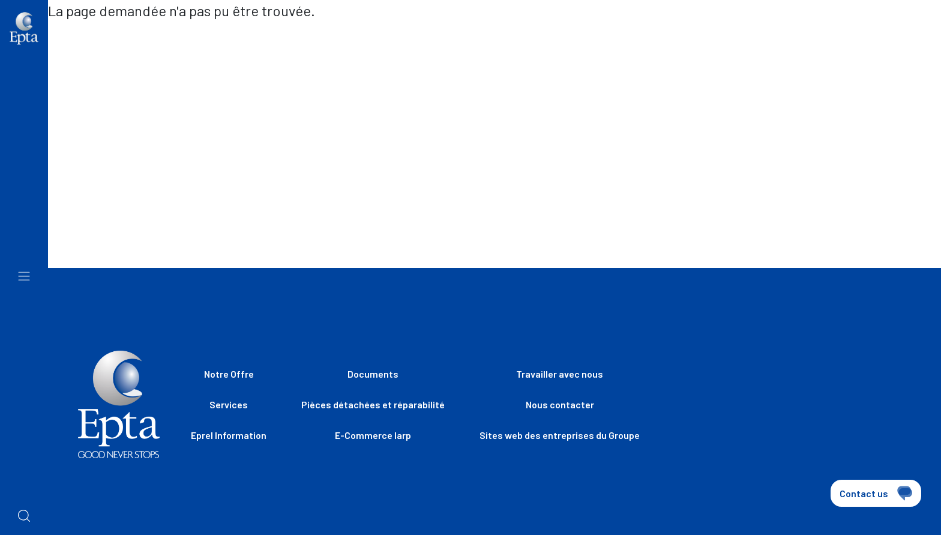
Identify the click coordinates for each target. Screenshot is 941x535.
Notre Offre (229, 373)
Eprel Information (228, 435)
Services (228, 404)
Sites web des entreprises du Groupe (497, 41)
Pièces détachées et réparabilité (373, 404)
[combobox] (887, 43)
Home (70, 36)
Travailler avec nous (666, 41)
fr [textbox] (862, 41)
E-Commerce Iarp (373, 435)
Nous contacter (794, 41)
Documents (372, 373)
